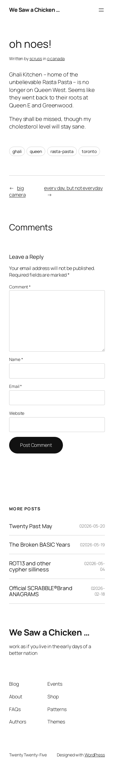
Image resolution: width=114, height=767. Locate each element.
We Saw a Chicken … (34, 9)
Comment (20, 287)
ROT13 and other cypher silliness (30, 566)
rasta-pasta (62, 151)
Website (16, 413)
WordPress (95, 755)
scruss (35, 58)
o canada (56, 58)
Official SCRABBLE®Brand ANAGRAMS (40, 591)
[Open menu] (101, 10)
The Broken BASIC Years (39, 544)
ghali (17, 151)
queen (36, 151)
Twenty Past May (30, 526)
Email (15, 386)
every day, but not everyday (73, 188)
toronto (89, 151)
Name (16, 359)
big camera (17, 191)
